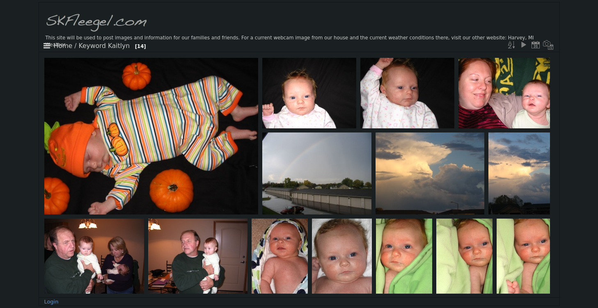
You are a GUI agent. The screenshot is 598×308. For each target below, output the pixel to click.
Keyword (92, 46)
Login (51, 302)
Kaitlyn (119, 46)
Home (63, 46)
